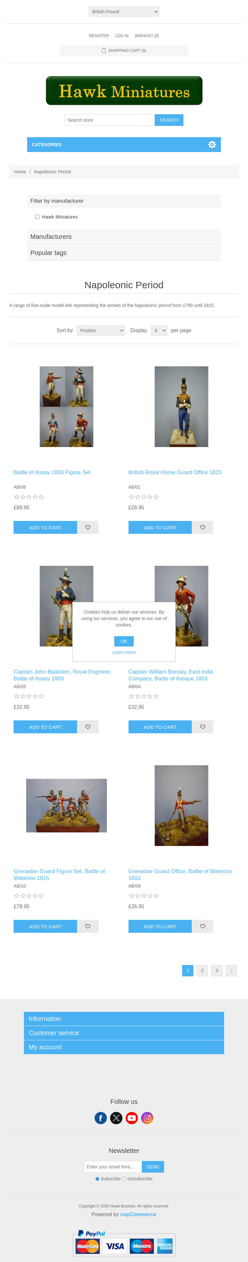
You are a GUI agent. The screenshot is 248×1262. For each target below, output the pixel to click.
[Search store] (110, 120)
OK (124, 641)
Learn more (124, 652)
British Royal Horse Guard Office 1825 (175, 472)
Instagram (147, 1118)
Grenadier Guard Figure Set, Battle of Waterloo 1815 (59, 874)
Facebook (101, 1118)
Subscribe (111, 1179)
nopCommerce (138, 1214)
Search (169, 120)
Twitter (116, 1118)
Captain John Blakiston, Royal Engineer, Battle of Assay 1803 (62, 675)
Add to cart (45, 527)
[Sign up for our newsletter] (113, 1167)
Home (20, 171)
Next (231, 970)
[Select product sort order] (101, 330)
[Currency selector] (124, 11)
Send (153, 1166)
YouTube (132, 1118)
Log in (122, 36)
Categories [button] (47, 144)
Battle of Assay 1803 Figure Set (52, 472)
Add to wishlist (87, 527)
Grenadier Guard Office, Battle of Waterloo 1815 (180, 874)
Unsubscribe (140, 1179)
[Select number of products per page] (159, 330)
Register (99, 36)
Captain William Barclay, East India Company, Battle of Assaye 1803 (171, 675)
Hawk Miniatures (60, 216)
